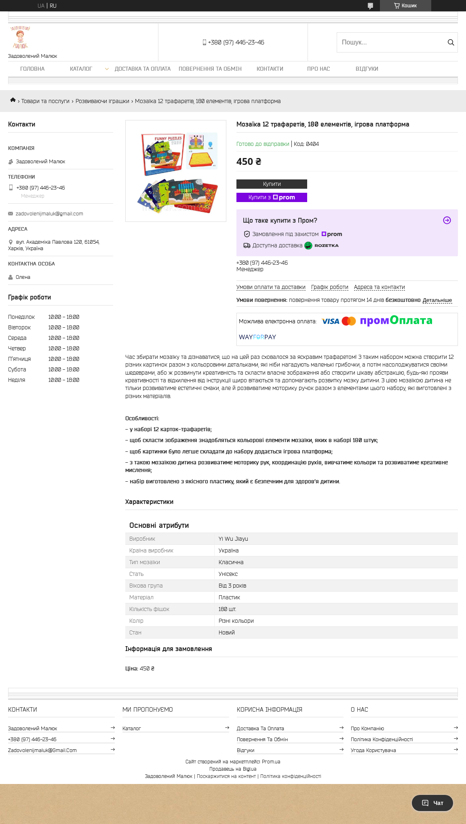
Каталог (81, 68)
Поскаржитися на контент (226, 776)
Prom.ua (271, 761)
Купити (272, 184)
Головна (32, 68)
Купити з (272, 197)
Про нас (318, 68)
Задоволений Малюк (32, 728)
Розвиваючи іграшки (102, 101)
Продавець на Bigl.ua (233, 768)
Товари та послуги (45, 101)
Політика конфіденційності (382, 739)
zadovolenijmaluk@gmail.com (49, 214)
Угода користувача (373, 750)
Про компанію (367, 728)
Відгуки (367, 68)
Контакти (270, 68)
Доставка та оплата (143, 68)
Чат (432, 803)
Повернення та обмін (210, 68)
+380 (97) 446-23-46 (32, 739)
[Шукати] (451, 42)
